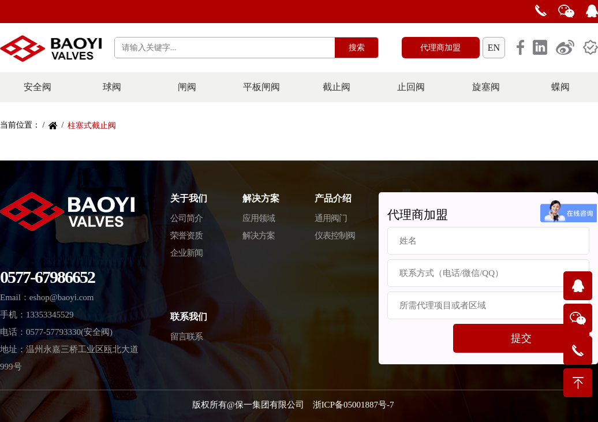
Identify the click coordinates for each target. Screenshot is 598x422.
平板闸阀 (261, 87)
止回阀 (411, 87)
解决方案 (258, 235)
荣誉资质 (186, 235)
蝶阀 (560, 87)
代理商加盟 (440, 47)
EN (494, 48)
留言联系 (186, 336)
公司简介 (186, 218)
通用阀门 (331, 218)
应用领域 (258, 218)
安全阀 (37, 87)
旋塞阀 (486, 87)
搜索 (357, 47)
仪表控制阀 (335, 235)
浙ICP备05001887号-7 (353, 404)
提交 (521, 338)
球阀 (112, 87)
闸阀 (187, 87)
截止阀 (336, 87)
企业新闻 (186, 252)
